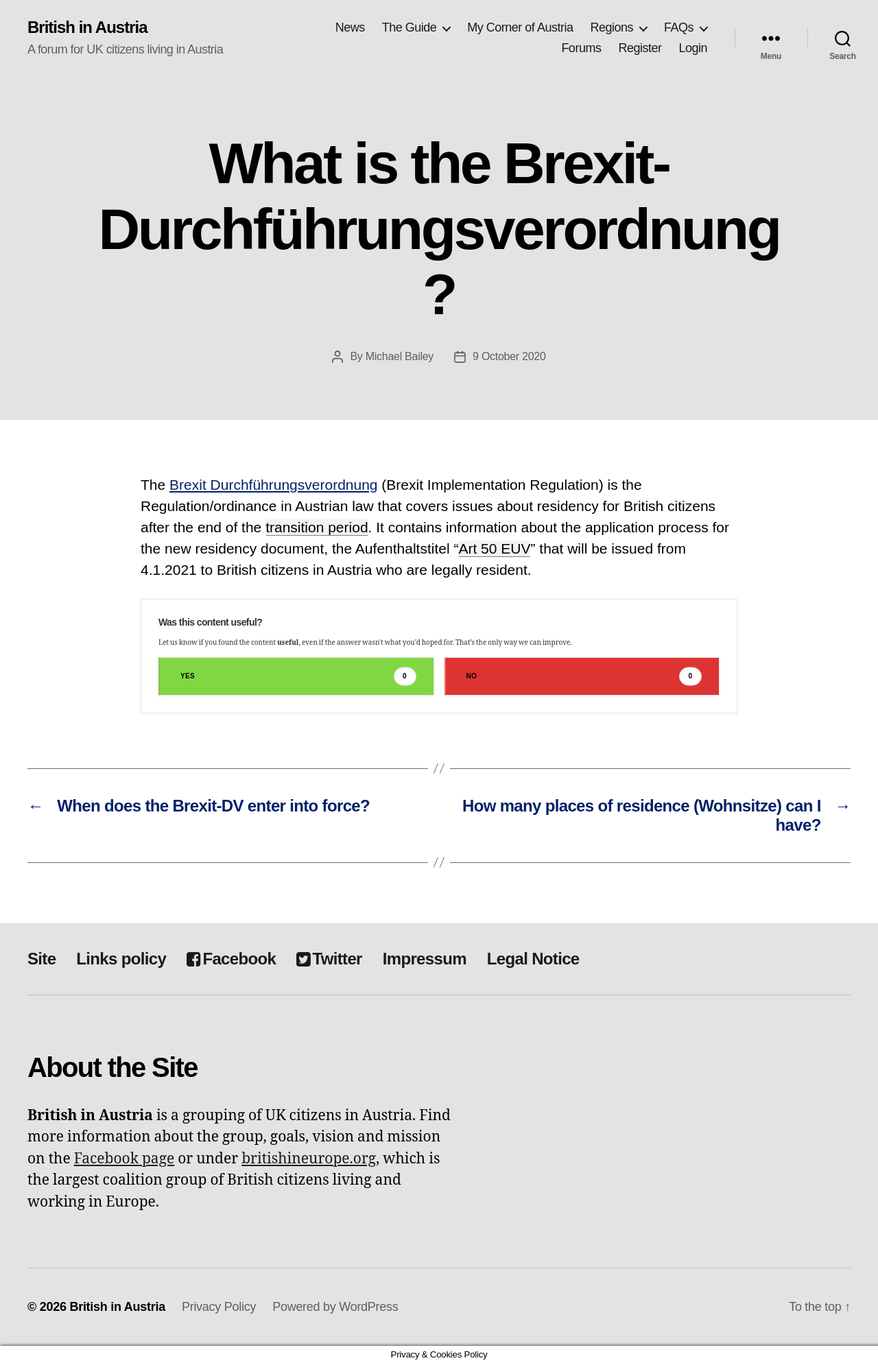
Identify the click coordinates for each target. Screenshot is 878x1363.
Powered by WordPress (335, 1307)
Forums (581, 48)
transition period (316, 527)
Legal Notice (533, 958)
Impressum (424, 958)
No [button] (584, 676)
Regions (611, 27)
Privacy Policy (219, 1307)
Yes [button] (298, 676)
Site (41, 958)
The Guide (409, 27)
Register (639, 48)
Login (692, 48)
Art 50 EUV (494, 548)
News (350, 27)
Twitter (329, 958)
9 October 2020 (509, 356)
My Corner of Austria (520, 27)
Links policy (121, 958)
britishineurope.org (308, 1159)
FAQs (678, 27)
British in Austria (87, 27)
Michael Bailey (400, 356)
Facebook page (124, 1159)
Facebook (231, 958)
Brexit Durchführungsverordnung (273, 485)
